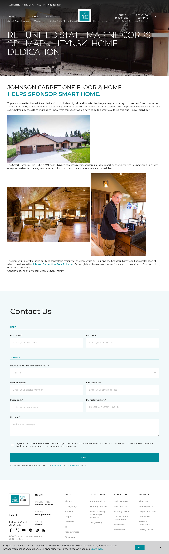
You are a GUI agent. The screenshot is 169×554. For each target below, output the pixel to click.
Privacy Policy (57, 465)
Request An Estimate (142, 16)
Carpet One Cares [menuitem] (148, 511)
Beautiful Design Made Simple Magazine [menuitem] (97, 514)
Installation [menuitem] (119, 529)
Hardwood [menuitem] (70, 511)
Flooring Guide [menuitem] (121, 511)
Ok (139, 547)
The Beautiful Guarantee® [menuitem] (121, 518)
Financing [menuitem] (70, 537)
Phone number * (18, 383)
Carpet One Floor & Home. (29, 536)
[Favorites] (156, 17)
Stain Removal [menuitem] (121, 501)
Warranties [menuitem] (119, 524)
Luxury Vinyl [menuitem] (71, 506)
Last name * (92, 335)
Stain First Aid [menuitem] (121, 506)
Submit (84, 457)
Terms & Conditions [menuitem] (144, 523)
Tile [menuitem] (67, 527)
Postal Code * (16, 400)
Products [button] (15, 16)
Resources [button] (33, 16)
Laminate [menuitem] (69, 521)
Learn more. (97, 549)
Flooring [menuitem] (69, 501)
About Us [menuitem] (143, 501)
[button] (84, 373)
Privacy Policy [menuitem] (146, 529)
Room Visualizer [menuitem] (97, 501)
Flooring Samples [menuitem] (98, 506)
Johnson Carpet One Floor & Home (52, 264)
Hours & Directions (121, 16)
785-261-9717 (54, 5)
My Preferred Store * (96, 400)
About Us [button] (51, 16)
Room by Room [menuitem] (146, 506)
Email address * (93, 383)
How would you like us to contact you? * (29, 366)
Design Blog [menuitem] (95, 522)
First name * (16, 335)
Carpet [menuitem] (68, 516)
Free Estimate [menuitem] (72, 532)
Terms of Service (74, 465)
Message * (15, 417)
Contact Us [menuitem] (144, 516)
